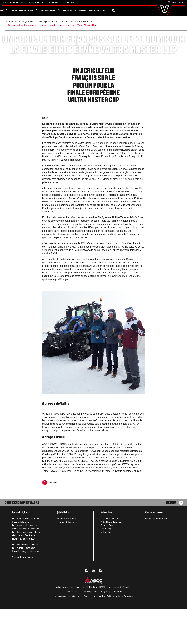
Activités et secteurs (66, 553)
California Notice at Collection (120, 630)
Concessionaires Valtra (22, 536)
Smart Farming (87, 11)
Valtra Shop (106, 566)
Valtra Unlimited (33, 11)
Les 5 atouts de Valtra (61, 11)
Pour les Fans (68, 3)
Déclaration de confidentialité (77, 625)
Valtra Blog (106, 563)
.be (175, 2)
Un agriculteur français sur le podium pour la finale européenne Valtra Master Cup (49, 21)
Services (106, 11)
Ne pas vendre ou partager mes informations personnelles (79, 630)
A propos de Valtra (109, 553)
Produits (13, 11)
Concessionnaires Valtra (131, 11)
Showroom (54, 3)
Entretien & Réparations (68, 556)
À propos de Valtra (37, 3)
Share (49, 516)
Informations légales (100, 625)
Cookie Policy (116, 625)
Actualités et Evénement (14, 3)
